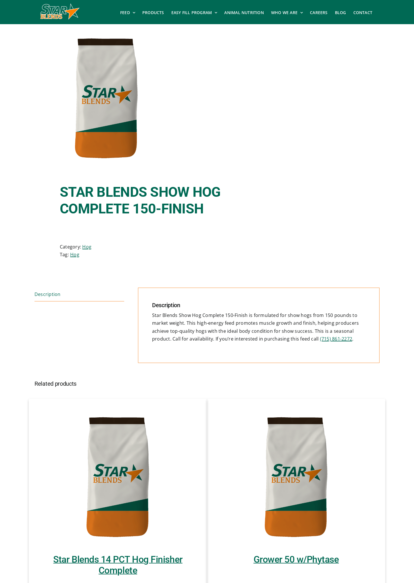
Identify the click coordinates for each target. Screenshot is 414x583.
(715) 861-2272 (336, 339)
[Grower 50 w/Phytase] (296, 476)
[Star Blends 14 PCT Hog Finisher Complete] (118, 476)
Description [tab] (47, 294)
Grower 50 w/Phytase (296, 559)
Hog (86, 247)
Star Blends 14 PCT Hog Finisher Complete (117, 565)
